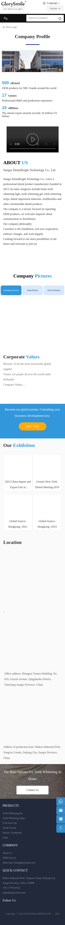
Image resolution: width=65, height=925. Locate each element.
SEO (57, 914)
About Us (7, 853)
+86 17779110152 (11, 888)
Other (5, 837)
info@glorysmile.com (24, 862)
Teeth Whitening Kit (13, 813)
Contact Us (32, 790)
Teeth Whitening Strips (14, 818)
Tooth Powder (9, 828)
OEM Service (9, 858)
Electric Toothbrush (12, 832)
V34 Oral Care (10, 823)
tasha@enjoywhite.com (14, 892)
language (53, 8)
